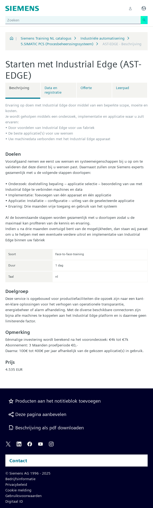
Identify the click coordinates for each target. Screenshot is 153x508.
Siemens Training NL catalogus (46, 38)
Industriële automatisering (103, 38)
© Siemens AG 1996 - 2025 (27, 473)
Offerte (86, 88)
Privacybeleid (16, 484)
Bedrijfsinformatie (20, 479)
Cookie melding (18, 490)
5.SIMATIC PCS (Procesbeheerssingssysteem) (57, 44)
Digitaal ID (14, 501)
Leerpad (122, 88)
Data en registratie (53, 90)
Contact (18, 460)
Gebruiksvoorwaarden (23, 496)
